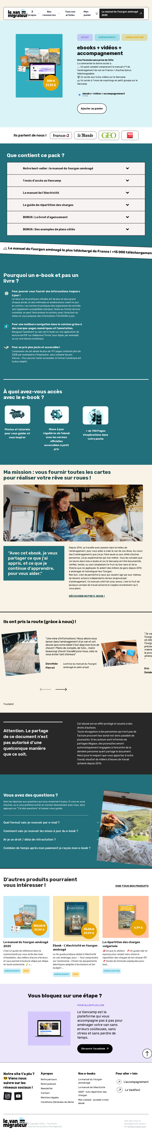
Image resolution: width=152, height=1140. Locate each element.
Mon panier (91, 13)
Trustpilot (8, 704)
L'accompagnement (132, 1082)
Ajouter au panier (92, 108)
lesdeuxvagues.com (137, 1126)
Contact (45, 1093)
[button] (45, 689)
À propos (34, 13)
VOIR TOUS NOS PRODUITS (132, 886)
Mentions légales (50, 1097)
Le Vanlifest (128, 1090)
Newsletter (47, 1088)
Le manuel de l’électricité (91, 1087)
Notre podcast (48, 1084)
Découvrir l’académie (95, 1048)
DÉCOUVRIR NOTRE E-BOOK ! (87, 596)
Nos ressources (51, 13)
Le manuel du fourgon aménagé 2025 (122, 13)
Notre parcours (49, 1079)
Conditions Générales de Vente (57, 1102)
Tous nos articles (73, 13)
